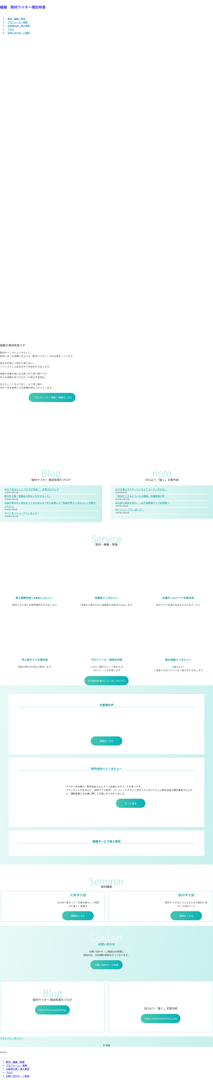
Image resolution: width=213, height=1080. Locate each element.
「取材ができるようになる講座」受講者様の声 (140, 496)
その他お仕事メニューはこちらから (106, 680)
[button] (106, 1038)
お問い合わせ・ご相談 (106, 965)
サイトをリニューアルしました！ (21, 513)
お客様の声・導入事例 (17, 1069)
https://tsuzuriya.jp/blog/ (52, 1010)
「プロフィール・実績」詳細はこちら (52, 397)
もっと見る (131, 803)
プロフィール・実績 (16, 1065)
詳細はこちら (106, 741)
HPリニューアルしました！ (129, 509)
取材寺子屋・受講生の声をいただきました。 (27, 496)
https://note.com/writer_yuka (160, 1018)
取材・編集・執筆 (15, 1062)
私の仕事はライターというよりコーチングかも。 (141, 489)
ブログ (9, 1072)
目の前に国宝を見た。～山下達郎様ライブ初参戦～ (142, 502)
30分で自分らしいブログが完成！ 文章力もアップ (31, 489)
